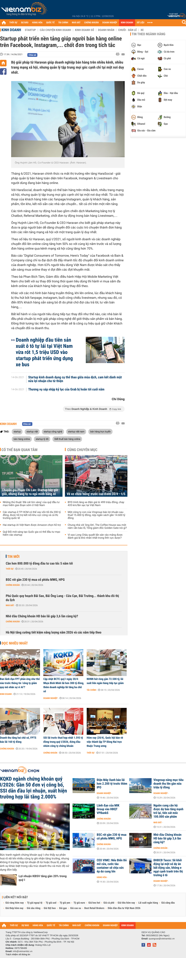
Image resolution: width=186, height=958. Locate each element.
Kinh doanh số (84, 30)
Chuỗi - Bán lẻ (127, 30)
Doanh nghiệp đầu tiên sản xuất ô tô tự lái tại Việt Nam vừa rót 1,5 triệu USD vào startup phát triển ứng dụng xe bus (44, 352)
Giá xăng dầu (168, 903)
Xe (142, 30)
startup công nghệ (53, 431)
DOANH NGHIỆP (109, 22)
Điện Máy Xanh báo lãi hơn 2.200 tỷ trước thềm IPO (112, 783)
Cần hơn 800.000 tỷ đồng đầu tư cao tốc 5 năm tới (39, 563)
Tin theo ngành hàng (148, 34)
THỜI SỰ (13, 22)
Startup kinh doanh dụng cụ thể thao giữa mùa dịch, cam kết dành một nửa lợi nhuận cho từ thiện (75, 379)
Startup (30, 30)
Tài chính (91, 690)
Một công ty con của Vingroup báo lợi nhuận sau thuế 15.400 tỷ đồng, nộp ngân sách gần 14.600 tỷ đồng (96, 515)
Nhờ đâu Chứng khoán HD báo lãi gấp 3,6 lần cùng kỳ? (42, 616)
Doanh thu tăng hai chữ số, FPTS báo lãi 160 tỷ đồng (18, 739)
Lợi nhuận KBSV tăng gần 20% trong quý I (43, 878)
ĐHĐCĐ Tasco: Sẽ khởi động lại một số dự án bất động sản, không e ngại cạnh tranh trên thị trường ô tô (168, 867)
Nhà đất (10, 605)
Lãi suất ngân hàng (148, 903)
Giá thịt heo (50, 908)
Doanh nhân (106, 30)
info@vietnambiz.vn (22, 951)
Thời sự (9, 569)
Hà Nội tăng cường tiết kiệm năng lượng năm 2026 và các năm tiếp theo (53, 632)
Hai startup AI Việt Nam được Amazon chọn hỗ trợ (32, 525)
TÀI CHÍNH (63, 22)
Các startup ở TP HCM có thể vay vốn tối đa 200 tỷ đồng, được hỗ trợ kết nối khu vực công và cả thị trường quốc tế (32, 515)
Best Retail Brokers (94, 908)
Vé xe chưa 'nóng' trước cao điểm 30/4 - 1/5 (96, 494)
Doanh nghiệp (50, 698)
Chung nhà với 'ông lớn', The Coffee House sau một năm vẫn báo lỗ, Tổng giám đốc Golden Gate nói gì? (97, 527)
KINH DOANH (127, 22)
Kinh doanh (11, 30)
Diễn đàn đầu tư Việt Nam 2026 (124, 908)
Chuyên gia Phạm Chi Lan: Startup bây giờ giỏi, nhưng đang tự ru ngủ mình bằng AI (30, 492)
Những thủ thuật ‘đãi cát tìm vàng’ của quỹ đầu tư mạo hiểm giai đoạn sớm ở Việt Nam (31, 504)
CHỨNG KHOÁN (91, 22)
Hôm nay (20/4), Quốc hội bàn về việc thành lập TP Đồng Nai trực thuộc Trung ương (105, 742)
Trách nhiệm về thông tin (18, 954)
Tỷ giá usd (51, 903)
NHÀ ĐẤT (76, 22)
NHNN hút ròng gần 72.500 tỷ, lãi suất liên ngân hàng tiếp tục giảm (105, 681)
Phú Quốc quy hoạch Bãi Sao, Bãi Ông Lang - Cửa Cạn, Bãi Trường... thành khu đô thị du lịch (62, 598)
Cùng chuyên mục (82, 450)
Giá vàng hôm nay (14, 903)
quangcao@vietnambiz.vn (161, 938)
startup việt (32, 431)
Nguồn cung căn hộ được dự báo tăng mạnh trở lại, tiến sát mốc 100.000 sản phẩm (168, 811)
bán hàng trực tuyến (100, 431)
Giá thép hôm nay (14, 908)
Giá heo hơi (94, 903)
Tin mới (13, 556)
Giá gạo (63, 908)
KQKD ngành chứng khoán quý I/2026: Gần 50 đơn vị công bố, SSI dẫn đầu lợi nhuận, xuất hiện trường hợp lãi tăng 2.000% (33, 788)
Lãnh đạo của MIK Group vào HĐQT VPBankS (108, 809)
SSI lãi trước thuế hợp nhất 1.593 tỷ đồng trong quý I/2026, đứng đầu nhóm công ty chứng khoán (63, 742)
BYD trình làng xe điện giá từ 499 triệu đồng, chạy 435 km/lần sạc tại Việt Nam (96, 504)
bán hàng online (22, 439)
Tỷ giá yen (65, 903)
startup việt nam (76, 431)
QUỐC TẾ (50, 22)
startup (17, 431)
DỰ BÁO (24, 22)
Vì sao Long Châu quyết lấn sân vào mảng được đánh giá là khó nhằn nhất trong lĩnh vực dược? (95, 536)
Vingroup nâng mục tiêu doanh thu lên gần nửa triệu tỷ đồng (168, 783)
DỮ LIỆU (140, 22)
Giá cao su (75, 908)
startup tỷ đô (42, 439)
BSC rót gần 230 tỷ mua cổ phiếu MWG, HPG (35, 580)
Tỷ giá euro (79, 903)
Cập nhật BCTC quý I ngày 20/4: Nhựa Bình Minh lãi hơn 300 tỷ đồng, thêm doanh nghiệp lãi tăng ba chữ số (63, 685)
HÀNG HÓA (37, 22)
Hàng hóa (102, 877)
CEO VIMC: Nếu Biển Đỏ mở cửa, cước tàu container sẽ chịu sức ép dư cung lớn (112, 865)
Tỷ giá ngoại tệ (34, 903)
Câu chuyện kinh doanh (55, 30)
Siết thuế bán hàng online (67, 439)
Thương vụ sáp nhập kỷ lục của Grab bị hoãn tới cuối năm (66, 389)
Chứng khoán (13, 585)
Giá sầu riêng (33, 908)
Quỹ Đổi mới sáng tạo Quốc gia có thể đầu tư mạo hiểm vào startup (31, 533)
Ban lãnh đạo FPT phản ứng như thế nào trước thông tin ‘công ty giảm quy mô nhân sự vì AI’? (20, 683)
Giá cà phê (108, 903)
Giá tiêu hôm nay (126, 903)
